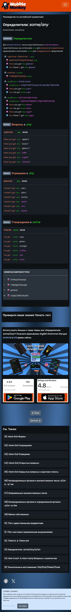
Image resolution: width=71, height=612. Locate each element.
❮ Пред (35, 412)
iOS (15, 337)
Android (7, 337)
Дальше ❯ (35, 420)
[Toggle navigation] (65, 4)
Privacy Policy (9, 605)
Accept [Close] (23, 605)
